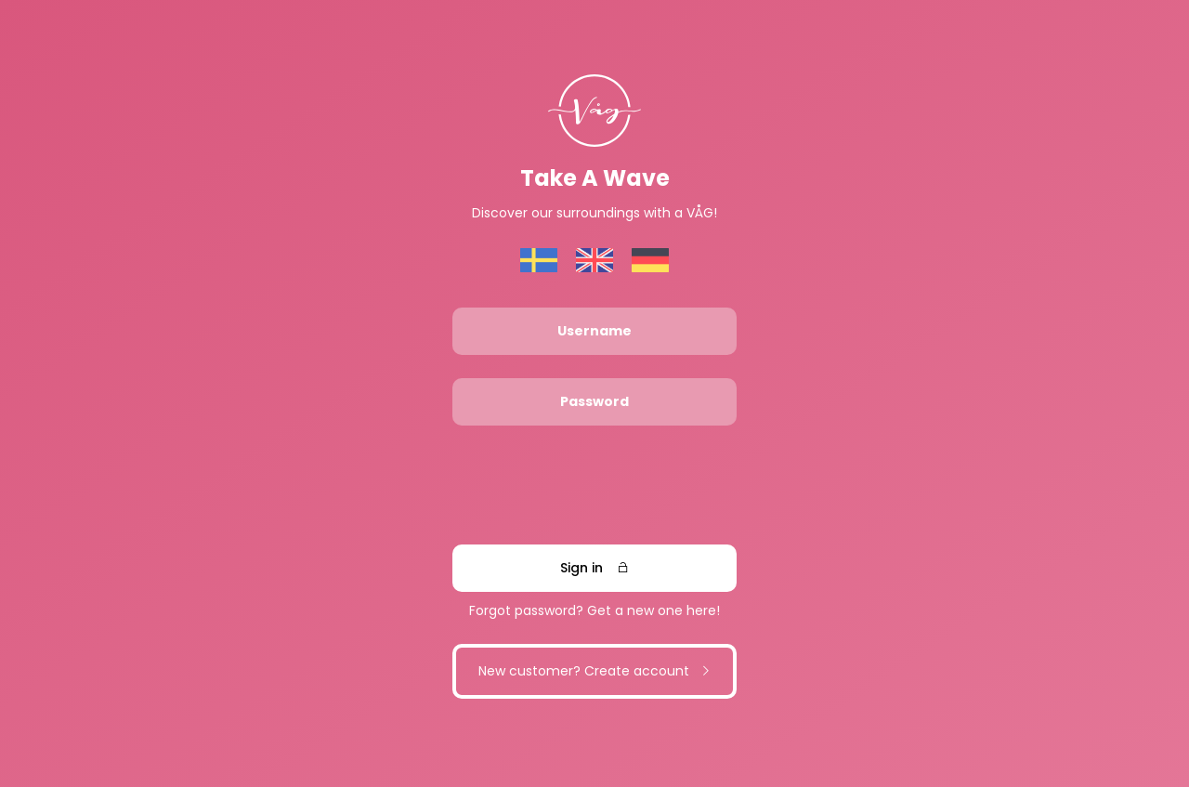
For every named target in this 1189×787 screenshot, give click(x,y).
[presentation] (593, 485)
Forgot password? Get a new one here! (594, 610)
